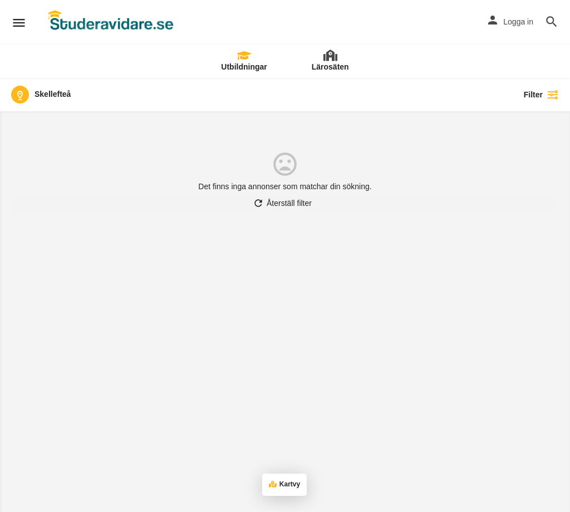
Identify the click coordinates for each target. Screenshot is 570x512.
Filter (541, 94)
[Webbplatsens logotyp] (111, 22)
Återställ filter (282, 203)
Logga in (518, 21)
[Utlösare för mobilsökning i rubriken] (551, 21)
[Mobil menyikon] (19, 22)
